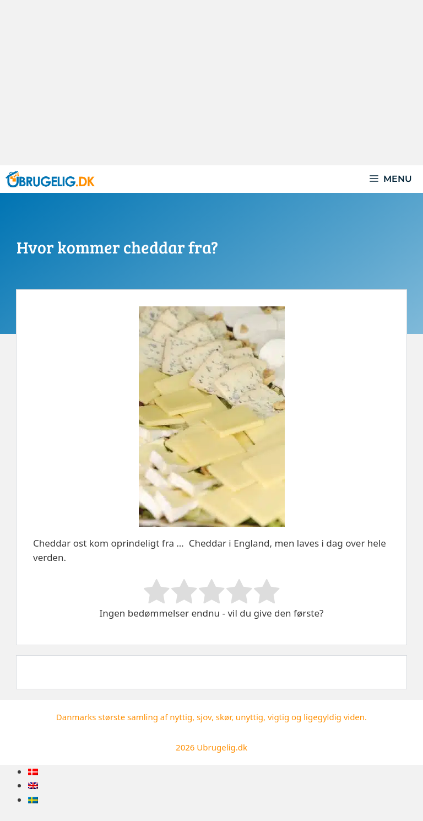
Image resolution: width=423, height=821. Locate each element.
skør (223, 716)
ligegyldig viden (334, 716)
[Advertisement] (211, 83)
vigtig (278, 716)
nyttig (181, 716)
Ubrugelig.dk (222, 747)
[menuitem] (33, 771)
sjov (204, 716)
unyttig (249, 716)
